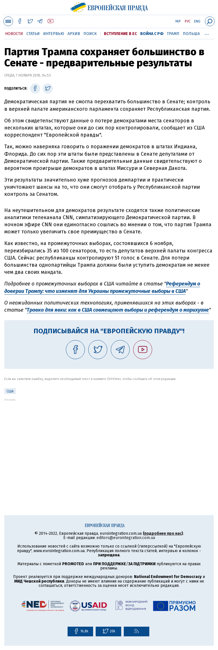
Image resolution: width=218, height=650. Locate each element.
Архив (74, 33)
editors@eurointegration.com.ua (126, 537)
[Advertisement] (109, 441)
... (206, 33)
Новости (14, 33)
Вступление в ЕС (120, 33)
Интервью (53, 33)
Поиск (90, 33)
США (10, 391)
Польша (191, 33)
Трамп (173, 33)
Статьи (33, 33)
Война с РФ (152, 33)
